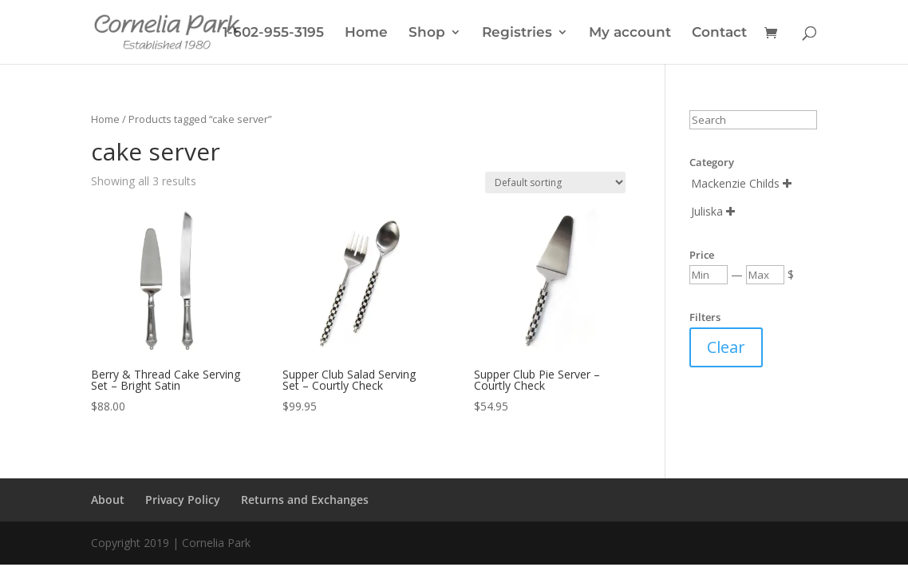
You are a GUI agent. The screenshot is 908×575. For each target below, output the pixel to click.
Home (366, 33)
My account (630, 33)
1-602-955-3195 (273, 33)
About (107, 499)
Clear (726, 347)
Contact (719, 33)
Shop (427, 33)
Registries (517, 33)
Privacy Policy (182, 499)
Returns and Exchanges (305, 499)
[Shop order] (555, 182)
